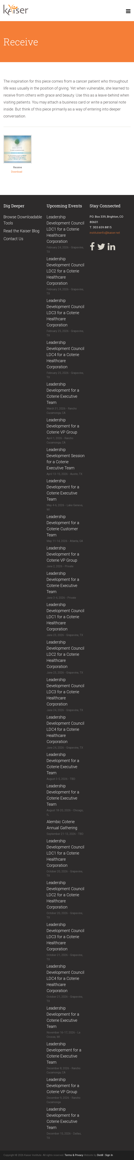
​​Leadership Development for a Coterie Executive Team (63, 582)
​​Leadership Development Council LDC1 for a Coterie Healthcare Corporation (65, 853)
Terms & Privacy (74, 1155)
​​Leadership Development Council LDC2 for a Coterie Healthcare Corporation (65, 895)
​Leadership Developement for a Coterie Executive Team (64, 1053)
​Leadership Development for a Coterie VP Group (63, 426)
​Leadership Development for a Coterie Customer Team (63, 525)
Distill (100, 1155)
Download (16, 171)
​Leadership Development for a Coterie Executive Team (63, 393)
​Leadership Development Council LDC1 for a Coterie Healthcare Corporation (65, 229)
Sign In (109, 1155)
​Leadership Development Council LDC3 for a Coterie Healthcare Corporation (65, 312)
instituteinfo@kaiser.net (105, 232)
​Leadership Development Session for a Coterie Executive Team (66, 458)
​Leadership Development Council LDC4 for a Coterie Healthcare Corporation (65, 354)
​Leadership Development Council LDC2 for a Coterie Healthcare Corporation (65, 271)
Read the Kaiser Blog (21, 231)
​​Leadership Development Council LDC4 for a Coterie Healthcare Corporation (65, 978)
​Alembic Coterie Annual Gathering (62, 824)
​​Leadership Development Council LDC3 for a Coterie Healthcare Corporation (65, 936)
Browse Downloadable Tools (22, 220)
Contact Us (13, 239)
